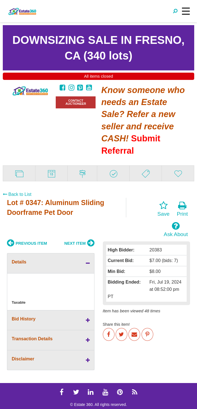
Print (182, 209)
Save (163, 209)
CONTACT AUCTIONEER (75, 102)
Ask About (176, 229)
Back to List (17, 194)
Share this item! (116, 324)
